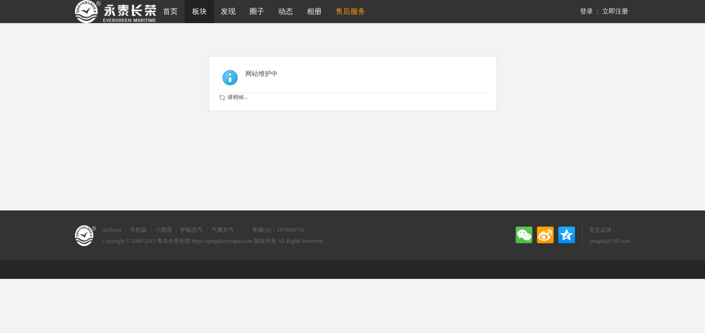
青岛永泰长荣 (173, 241)
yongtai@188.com (609, 241)
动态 (285, 11)
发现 (228, 11)
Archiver (112, 230)
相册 (314, 11)
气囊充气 (223, 230)
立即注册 (615, 11)
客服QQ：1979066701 (278, 230)
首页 (170, 11)
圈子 (257, 11)
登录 (586, 11)
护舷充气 (192, 230)
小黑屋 (164, 230)
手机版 (138, 230)
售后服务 (350, 11)
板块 (199, 11)
